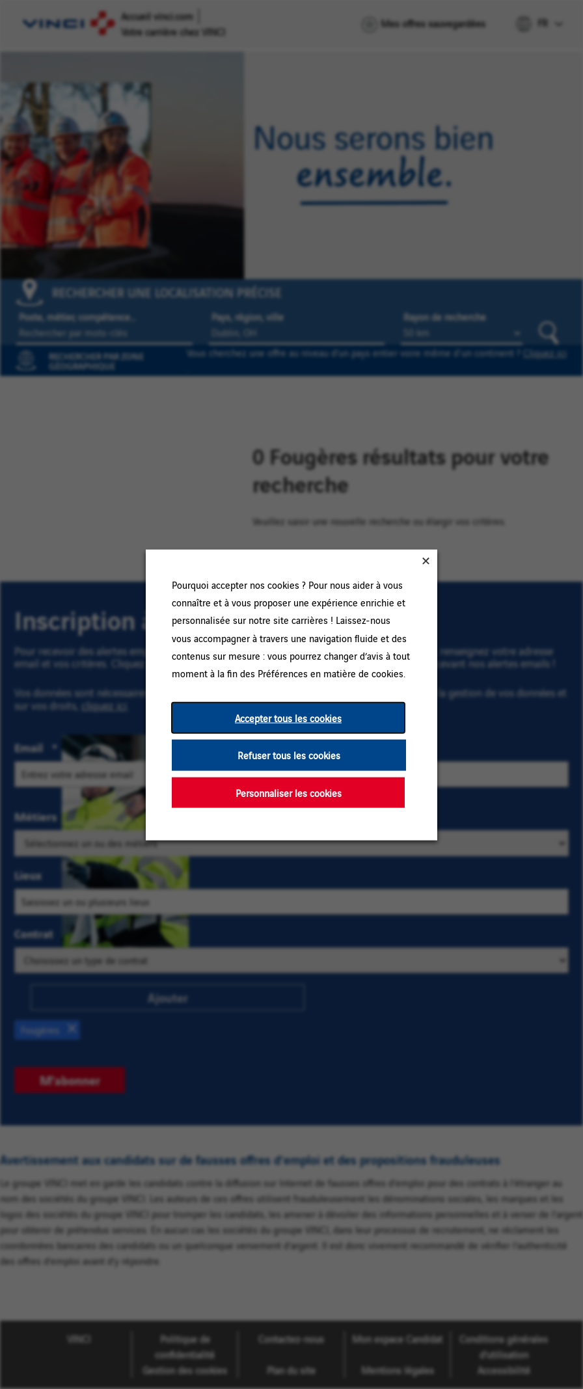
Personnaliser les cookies (289, 792)
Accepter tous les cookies (288, 717)
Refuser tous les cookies (288, 754)
